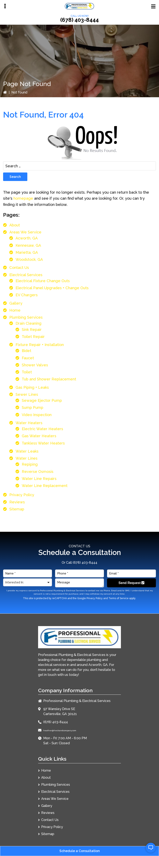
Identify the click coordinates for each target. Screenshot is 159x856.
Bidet (26, 350)
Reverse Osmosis (37, 471)
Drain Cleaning (28, 323)
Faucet (28, 358)
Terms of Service (118, 598)
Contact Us (19, 267)
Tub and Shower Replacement (49, 379)
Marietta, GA (27, 252)
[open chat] (151, 848)
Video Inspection (37, 415)
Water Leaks (27, 451)
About (14, 225)
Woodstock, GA (29, 259)
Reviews (17, 502)
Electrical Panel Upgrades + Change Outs (52, 288)
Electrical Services (25, 275)
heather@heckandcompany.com (59, 730)
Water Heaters (29, 423)
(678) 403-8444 (79, 20)
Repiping (30, 464)
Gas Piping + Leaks (32, 387)
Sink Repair (32, 329)
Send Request (131, 583)
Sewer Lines (27, 394)
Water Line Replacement (44, 485)
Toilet (27, 372)
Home (14, 310)
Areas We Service (25, 232)
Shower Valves (35, 365)
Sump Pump (32, 407)
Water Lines (26, 458)
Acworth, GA (27, 238)
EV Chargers (27, 295)
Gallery (15, 303)
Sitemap (16, 509)
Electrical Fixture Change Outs (43, 281)
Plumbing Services (26, 317)
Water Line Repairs (39, 478)
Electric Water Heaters (42, 429)
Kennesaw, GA (28, 245)
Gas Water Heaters (39, 436)
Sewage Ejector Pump (42, 400)
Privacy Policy (21, 495)
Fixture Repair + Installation (40, 344)
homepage (23, 198)
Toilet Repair (33, 336)
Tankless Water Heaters (43, 443)
